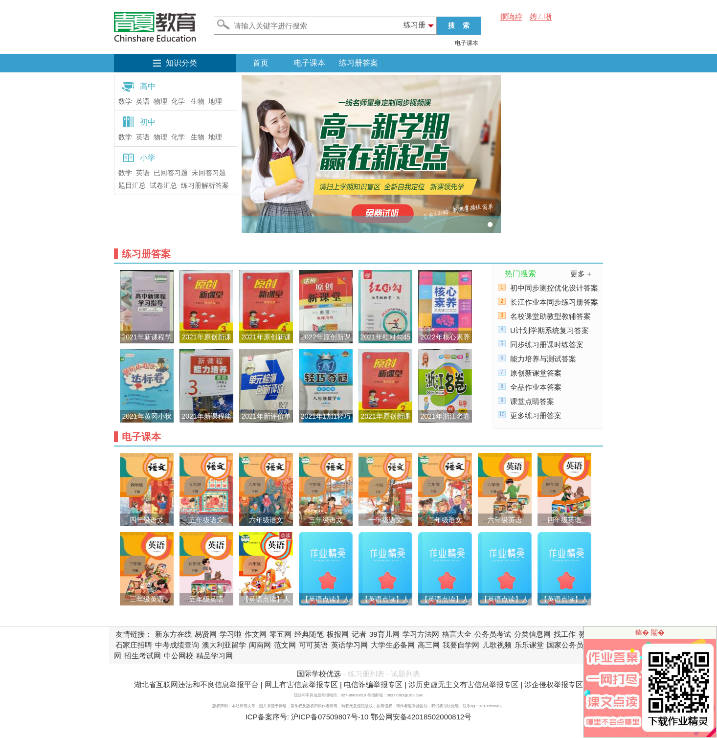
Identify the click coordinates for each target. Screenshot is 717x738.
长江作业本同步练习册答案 (554, 302)
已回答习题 (171, 173)
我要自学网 (461, 645)
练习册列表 (366, 674)
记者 (359, 634)
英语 (143, 101)
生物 (197, 101)
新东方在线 (173, 634)
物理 (160, 101)
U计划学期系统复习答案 (549, 330)
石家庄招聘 (133, 645)
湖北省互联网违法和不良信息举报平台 (196, 684)
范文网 (285, 645)
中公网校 (178, 655)
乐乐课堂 (529, 645)
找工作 (565, 634)
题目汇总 (132, 185)
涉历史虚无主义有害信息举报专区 (463, 684)
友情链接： (133, 634)
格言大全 (456, 634)
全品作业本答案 (535, 387)
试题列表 (405, 674)
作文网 (256, 634)
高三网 (429, 645)
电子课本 (466, 43)
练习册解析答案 (205, 185)
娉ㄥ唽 (541, 16)
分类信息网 (532, 634)
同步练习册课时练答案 (546, 344)
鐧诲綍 (511, 16)
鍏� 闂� (650, 632)
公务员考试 (492, 634)
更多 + (580, 273)
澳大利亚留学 (224, 645)
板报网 (338, 634)
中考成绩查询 (177, 645)
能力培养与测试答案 (543, 359)
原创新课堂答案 (535, 373)
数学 (125, 101)
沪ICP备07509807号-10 (329, 717)
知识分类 (181, 63)
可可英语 (313, 645)
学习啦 (231, 634)
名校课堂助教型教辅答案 (550, 316)
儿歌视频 (497, 645)
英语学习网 (349, 645)
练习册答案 (358, 63)
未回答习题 (209, 173)
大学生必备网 (393, 645)
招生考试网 (142, 655)
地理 (215, 101)
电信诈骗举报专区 (373, 684)
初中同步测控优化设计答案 (554, 288)
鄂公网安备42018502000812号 (421, 717)
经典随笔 (309, 634)
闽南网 (260, 645)
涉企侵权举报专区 (553, 684)
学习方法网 (421, 634)
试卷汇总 (163, 185)
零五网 (280, 634)
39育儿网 (384, 634)
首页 (261, 63)
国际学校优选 (319, 674)
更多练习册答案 (535, 415)
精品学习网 (214, 655)
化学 (178, 101)
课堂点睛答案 (532, 401)
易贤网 (206, 634)
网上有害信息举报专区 (301, 684)
